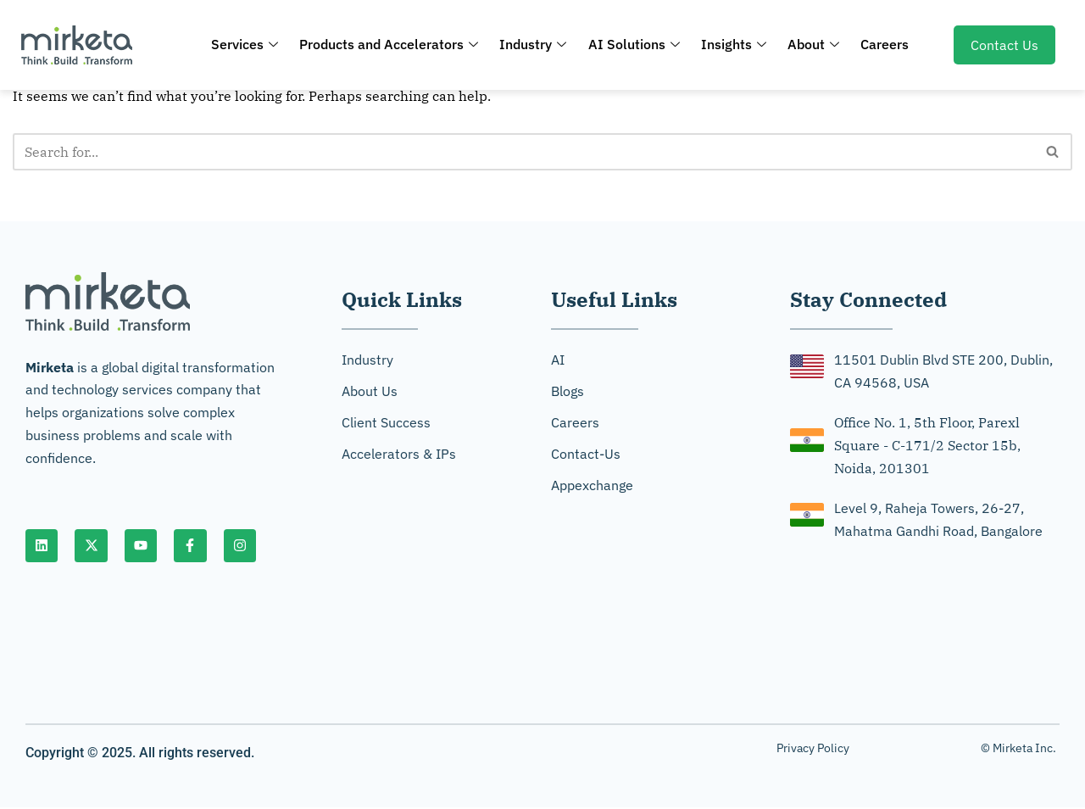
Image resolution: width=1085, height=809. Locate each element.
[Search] (523, 151)
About (808, 44)
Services (253, 44)
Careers (877, 44)
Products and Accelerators (394, 44)
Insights (731, 44)
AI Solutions (634, 44)
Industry (536, 44)
